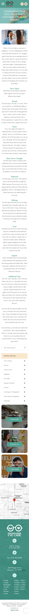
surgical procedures (9, 383)
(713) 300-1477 (14, 548)
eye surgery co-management (11, 392)
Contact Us (14, 444)
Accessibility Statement (17, 605)
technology (7, 401)
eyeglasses (7, 374)
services (6, 365)
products (6, 387)
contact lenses (8, 370)
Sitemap (19, 606)
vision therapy (8, 361)
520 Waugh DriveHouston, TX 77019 (14, 569)
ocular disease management (11, 396)
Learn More (14, 419)
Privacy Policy (11, 606)
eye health (7, 379)
